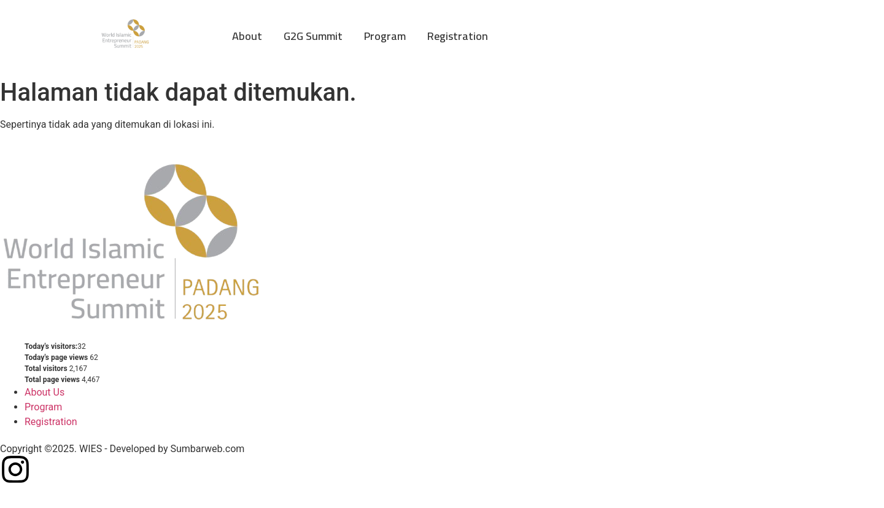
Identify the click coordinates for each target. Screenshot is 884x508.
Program (385, 36)
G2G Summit (313, 36)
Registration (457, 36)
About (247, 36)
